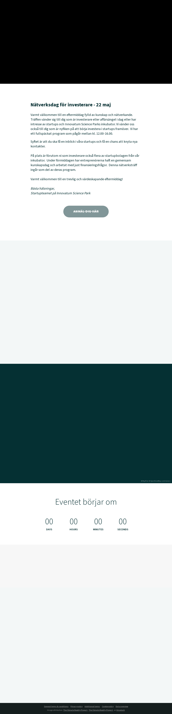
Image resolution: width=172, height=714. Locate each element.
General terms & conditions (56, 706)
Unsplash (120, 710)
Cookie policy (108, 706)
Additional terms (92, 706)
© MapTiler (144, 481)
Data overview (122, 706)
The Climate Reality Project (75, 710)
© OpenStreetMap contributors (159, 481)
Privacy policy (77, 706)
